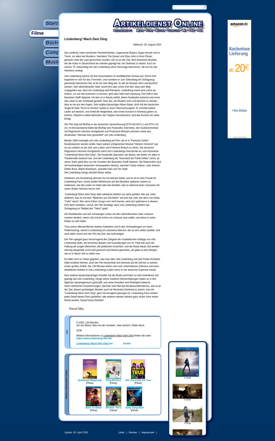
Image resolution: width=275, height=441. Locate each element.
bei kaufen (104, 343)
